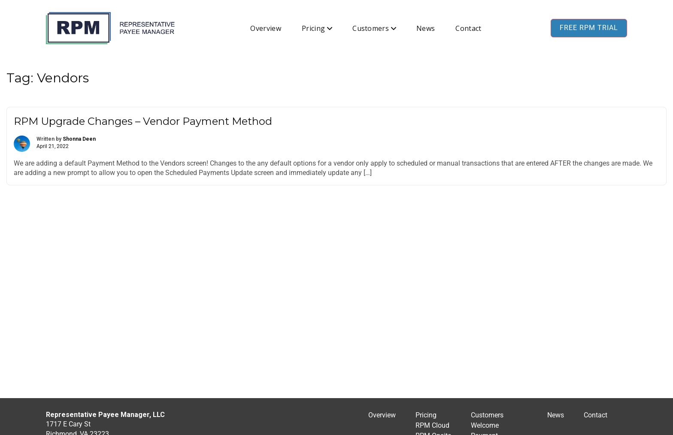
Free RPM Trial (589, 28)
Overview (265, 28)
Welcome (485, 425)
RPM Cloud (432, 425)
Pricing (313, 28)
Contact (468, 28)
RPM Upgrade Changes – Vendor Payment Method (143, 121)
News (425, 28)
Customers (370, 28)
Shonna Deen (79, 139)
